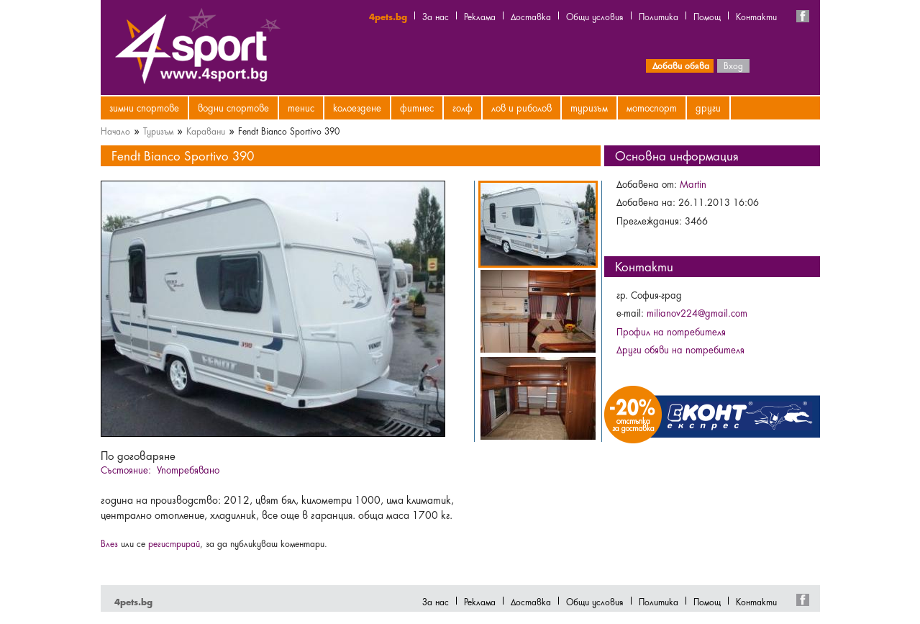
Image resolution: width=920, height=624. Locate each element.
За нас (435, 16)
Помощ (707, 16)
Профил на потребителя (671, 331)
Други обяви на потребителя (680, 349)
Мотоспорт (652, 107)
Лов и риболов (521, 107)
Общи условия (595, 16)
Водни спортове (233, 107)
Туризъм (589, 107)
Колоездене (357, 107)
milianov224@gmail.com (697, 312)
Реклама (480, 16)
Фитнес (417, 107)
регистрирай (174, 542)
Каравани (205, 130)
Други (708, 107)
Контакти (756, 16)
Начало (115, 130)
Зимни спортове (144, 107)
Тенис (301, 107)
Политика (658, 16)
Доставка (531, 16)
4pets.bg (388, 16)
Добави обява (680, 65)
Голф (462, 107)
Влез (109, 542)
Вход (733, 65)
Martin (693, 183)
